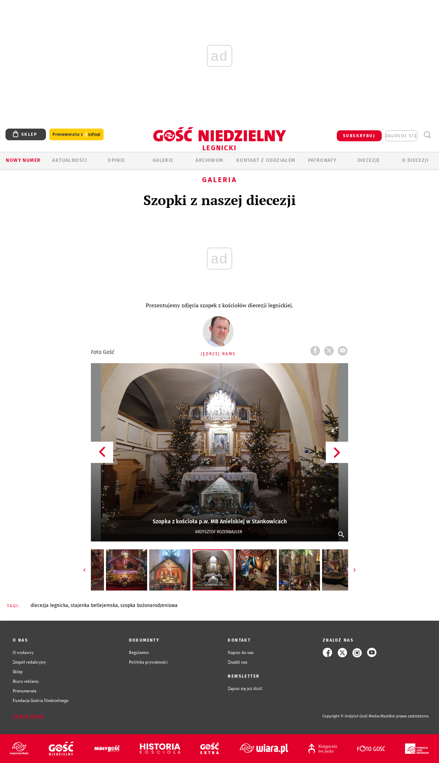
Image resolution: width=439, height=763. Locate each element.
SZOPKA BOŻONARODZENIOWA (149, 605)
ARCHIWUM (209, 160)
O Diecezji (415, 160)
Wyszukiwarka (427, 135)
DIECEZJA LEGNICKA (49, 605)
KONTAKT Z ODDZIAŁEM (266, 160)
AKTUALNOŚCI (69, 160)
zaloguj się (401, 135)
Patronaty (322, 160)
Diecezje (369, 160)
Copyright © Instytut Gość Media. (351, 716)
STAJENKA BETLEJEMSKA (94, 605)
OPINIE (116, 160)
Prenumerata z (76, 135)
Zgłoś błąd (28, 716)
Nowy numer (23, 160)
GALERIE (163, 160)
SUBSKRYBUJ (359, 135)
